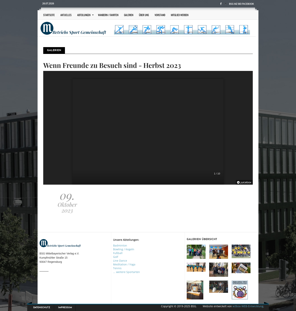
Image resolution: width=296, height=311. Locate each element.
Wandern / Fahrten (108, 15)
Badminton (120, 245)
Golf (115, 257)
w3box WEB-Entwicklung (248, 306)
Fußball (118, 253)
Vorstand (160, 15)
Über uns (144, 15)
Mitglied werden (179, 15)
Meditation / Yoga (124, 264)
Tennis (117, 268)
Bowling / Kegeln (123, 249)
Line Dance (120, 260)
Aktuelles (66, 15)
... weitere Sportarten (126, 272)
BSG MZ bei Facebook (241, 3)
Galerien (128, 15)
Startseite (49, 15)
